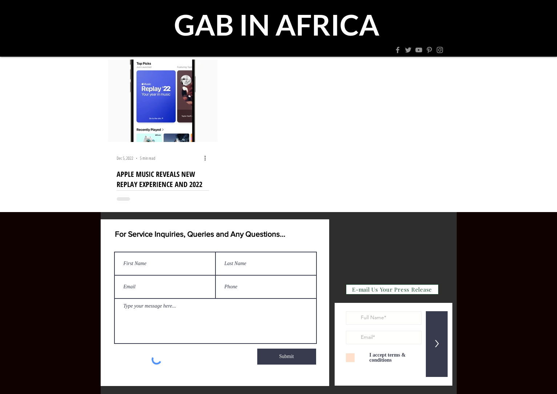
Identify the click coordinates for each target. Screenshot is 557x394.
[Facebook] (397, 50)
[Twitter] (408, 50)
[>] (437, 344)
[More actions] (207, 158)
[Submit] (286, 357)
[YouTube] (419, 50)
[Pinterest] (429, 50)
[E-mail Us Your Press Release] (392, 289)
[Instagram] (440, 50)
